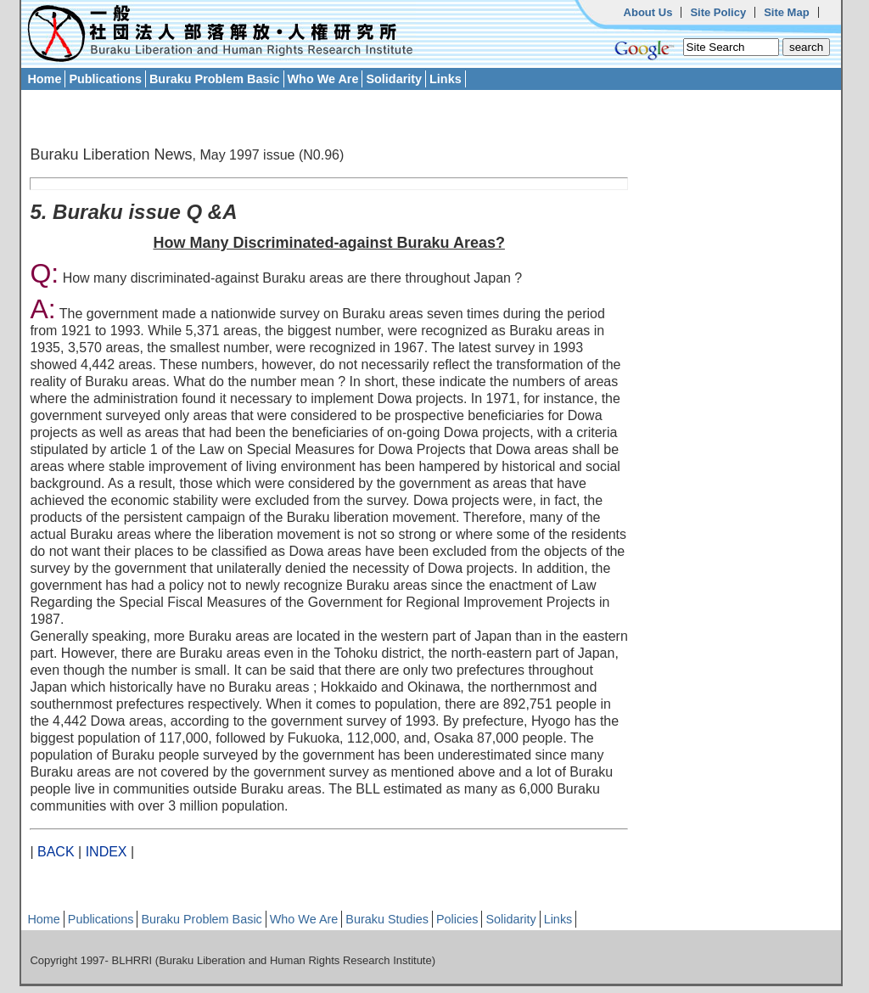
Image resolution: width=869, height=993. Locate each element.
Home (44, 79)
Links (445, 79)
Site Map (786, 12)
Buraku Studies (387, 919)
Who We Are (323, 79)
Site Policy (718, 12)
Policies (457, 919)
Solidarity (394, 79)
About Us (648, 12)
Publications (105, 79)
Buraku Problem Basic (214, 79)
